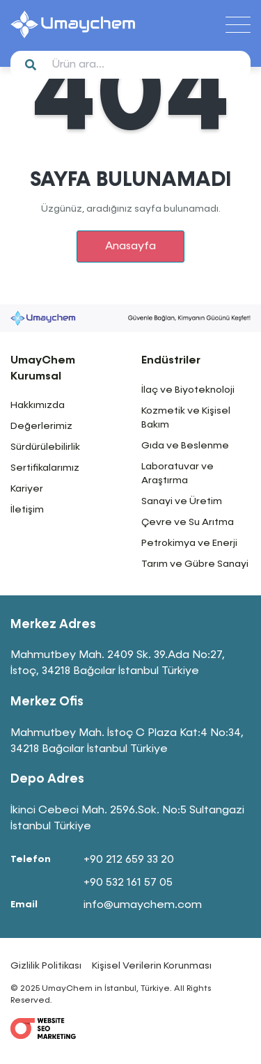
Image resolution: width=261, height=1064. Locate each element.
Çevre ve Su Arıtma (187, 522)
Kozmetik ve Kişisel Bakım (185, 418)
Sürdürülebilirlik (45, 447)
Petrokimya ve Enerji (189, 543)
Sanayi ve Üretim (181, 501)
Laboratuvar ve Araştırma (177, 473)
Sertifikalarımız (44, 468)
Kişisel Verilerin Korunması (152, 966)
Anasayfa (130, 246)
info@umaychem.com (143, 905)
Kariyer (26, 489)
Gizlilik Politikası (45, 966)
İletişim (27, 510)
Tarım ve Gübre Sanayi (194, 564)
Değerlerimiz (41, 426)
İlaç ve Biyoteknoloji (188, 390)
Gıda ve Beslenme (185, 446)
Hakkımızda (37, 405)
